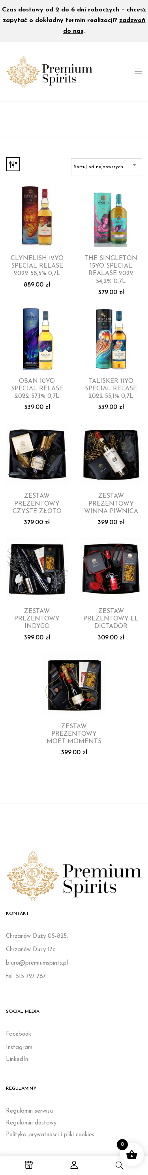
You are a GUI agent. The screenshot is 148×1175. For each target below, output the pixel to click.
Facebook (18, 1034)
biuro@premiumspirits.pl (37, 963)
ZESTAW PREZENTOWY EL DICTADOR (111, 619)
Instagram (19, 1048)
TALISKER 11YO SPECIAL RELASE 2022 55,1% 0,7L (111, 388)
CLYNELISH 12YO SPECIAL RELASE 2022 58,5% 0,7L (37, 266)
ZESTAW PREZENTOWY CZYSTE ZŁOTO (37, 503)
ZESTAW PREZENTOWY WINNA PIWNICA (111, 503)
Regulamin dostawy (31, 1123)
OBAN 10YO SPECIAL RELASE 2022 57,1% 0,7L (37, 388)
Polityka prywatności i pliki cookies (50, 1135)
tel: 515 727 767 (26, 977)
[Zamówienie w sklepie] (106, 167)
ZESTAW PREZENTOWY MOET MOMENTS (74, 734)
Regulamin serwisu (29, 1111)
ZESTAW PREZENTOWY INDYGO (37, 619)
